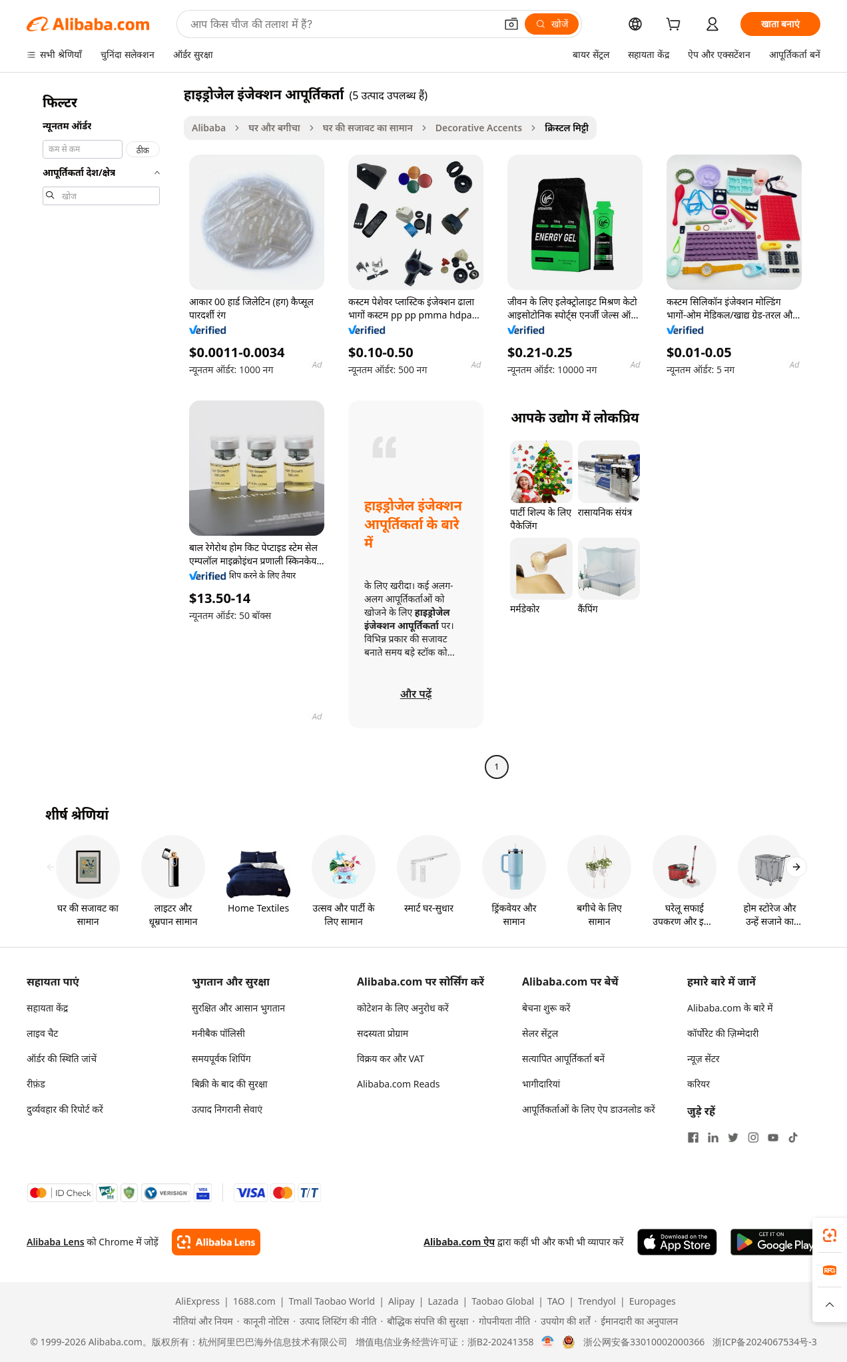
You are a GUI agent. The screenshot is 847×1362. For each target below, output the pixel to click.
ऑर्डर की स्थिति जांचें (62, 1058)
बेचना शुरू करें (546, 1008)
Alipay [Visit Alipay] (401, 1301)
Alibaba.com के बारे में (730, 1008)
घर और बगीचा (274, 127)
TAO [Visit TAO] (556, 1301)
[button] (511, 24)
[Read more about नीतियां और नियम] (201, 1321)
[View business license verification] (547, 1342)
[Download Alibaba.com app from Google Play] (775, 1242)
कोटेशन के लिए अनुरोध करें (403, 1008)
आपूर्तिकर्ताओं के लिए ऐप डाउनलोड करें (588, 1109)
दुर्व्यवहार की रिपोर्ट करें (65, 1109)
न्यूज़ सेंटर (703, 1058)
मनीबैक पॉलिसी (218, 1033)
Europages (652, 1301)
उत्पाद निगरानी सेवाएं (227, 1109)
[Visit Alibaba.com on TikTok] (793, 1137)
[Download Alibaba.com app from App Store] (677, 1242)
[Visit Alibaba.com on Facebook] (693, 1137)
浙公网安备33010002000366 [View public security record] (644, 1342)
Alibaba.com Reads (398, 1083)
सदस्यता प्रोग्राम (382, 1033)
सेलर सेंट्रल (540, 1033)
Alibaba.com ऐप (459, 1241)
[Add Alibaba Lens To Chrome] (216, 1242)
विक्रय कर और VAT (390, 1058)
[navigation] (101, 432)
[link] (829, 1235)
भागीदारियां (541, 1083)
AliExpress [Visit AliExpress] (197, 1301)
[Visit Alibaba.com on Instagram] (753, 1137)
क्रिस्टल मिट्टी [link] (567, 127)
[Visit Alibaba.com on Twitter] (733, 1137)
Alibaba (209, 127)
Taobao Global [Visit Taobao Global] (502, 1301)
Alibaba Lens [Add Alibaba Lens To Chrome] (56, 1241)
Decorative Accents (478, 127)
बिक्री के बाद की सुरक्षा (230, 1083)
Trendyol (597, 1301)
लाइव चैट (42, 1033)
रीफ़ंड (36, 1083)
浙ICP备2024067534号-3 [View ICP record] (764, 1342)
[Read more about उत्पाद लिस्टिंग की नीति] (334, 1321)
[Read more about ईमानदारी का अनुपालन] (636, 1321)
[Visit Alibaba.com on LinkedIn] (713, 1137)
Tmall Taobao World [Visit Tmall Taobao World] (332, 1301)
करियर (698, 1083)
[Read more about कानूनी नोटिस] (263, 1321)
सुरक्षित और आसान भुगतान (238, 1008)
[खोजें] (552, 24)
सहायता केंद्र (47, 1008)
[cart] (676, 25)
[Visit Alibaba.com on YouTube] (773, 1137)
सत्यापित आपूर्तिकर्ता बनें (563, 1058)
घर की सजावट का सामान (368, 127)
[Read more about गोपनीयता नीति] (501, 1321)
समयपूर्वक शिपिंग (221, 1058)
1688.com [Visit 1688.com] (254, 1301)
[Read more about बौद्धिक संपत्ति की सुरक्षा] (424, 1321)
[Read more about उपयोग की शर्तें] (562, 1321)
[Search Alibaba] (341, 24)
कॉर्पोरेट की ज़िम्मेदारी (722, 1033)
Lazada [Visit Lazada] (442, 1301)
